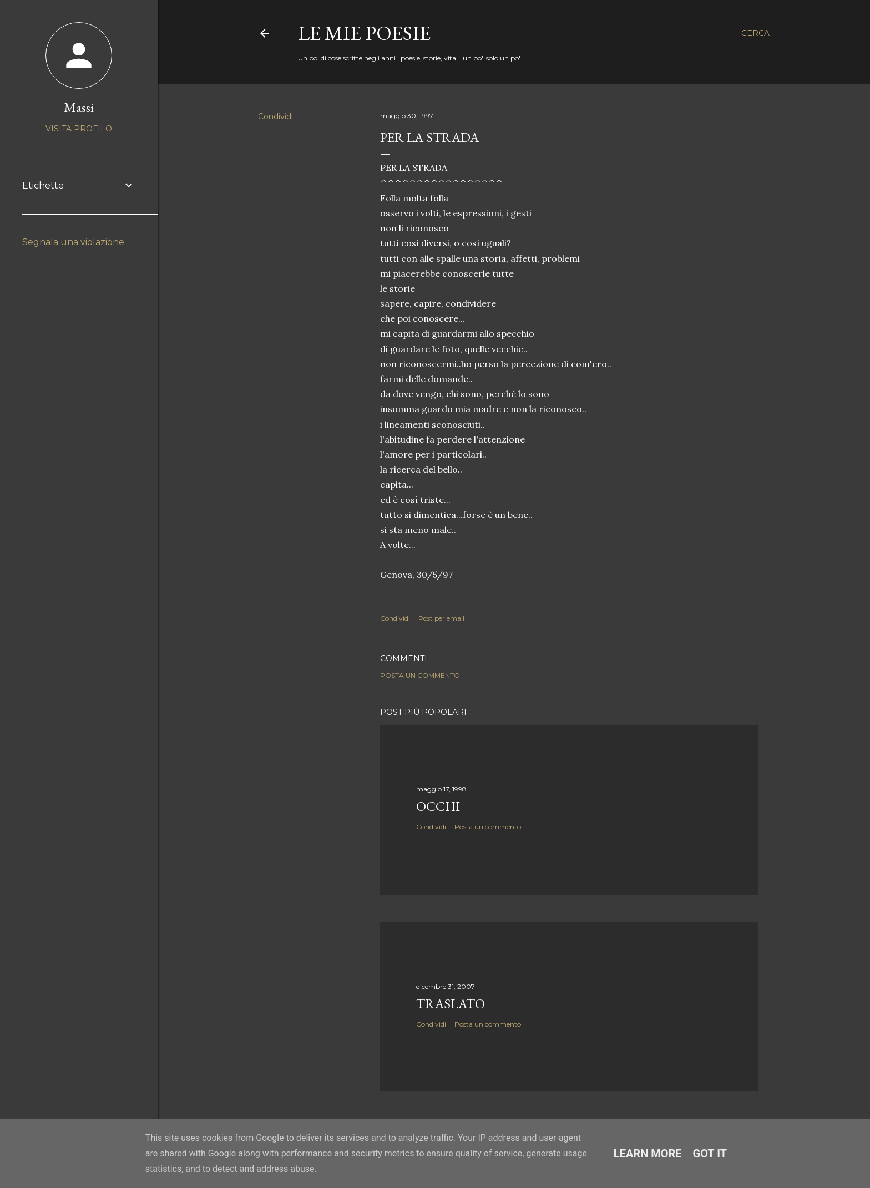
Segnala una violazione (73, 242)
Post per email (441, 618)
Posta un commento (420, 675)
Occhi (438, 806)
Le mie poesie (364, 33)
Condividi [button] (275, 116)
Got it (710, 1153)
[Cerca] (755, 33)
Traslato (450, 1003)
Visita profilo (78, 129)
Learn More (648, 1153)
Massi (79, 107)
